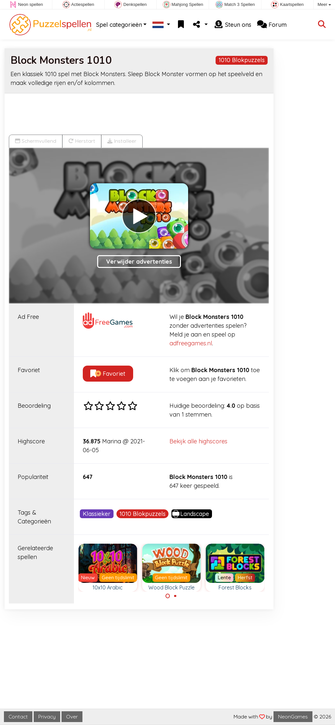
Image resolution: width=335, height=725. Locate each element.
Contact (18, 716)
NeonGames (293, 716)
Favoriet (107, 373)
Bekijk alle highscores (198, 441)
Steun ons (232, 24)
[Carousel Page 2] (175, 596)
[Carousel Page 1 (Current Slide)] (168, 596)
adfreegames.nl (190, 343)
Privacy (47, 716)
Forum (272, 24)
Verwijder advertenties (139, 261)
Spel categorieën (119, 24)
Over (72, 716)
